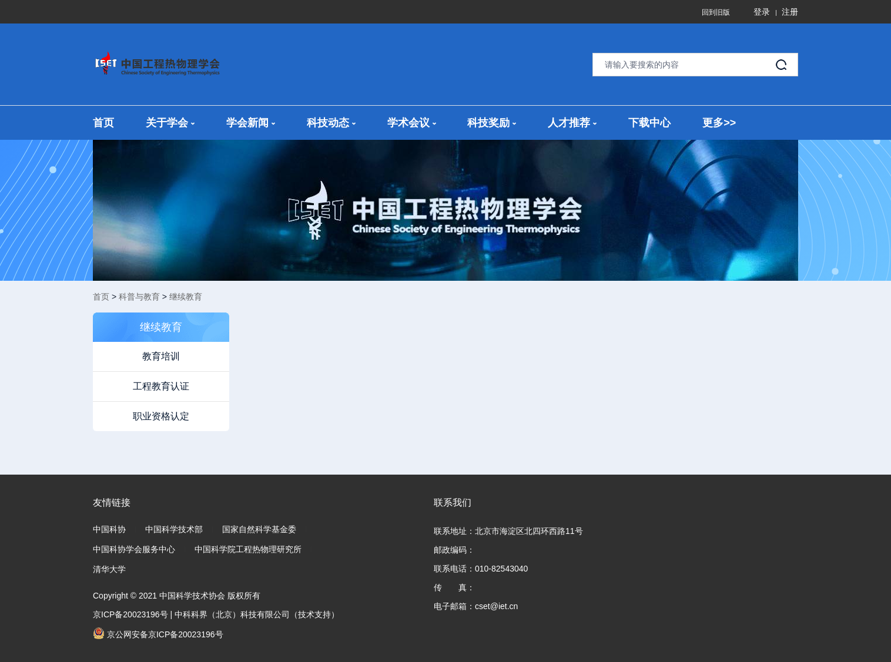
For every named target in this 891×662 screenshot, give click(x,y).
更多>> (719, 122)
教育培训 (161, 356)
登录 (761, 11)
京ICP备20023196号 (130, 614)
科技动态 (331, 122)
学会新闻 (250, 122)
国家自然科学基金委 (259, 529)
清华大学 (109, 569)
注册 (790, 11)
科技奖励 (491, 122)
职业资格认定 (161, 416)
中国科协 (109, 529)
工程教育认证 (161, 386)
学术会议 (411, 122)
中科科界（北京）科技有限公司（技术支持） (257, 614)
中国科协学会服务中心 (134, 549)
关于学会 (170, 122)
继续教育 (185, 296)
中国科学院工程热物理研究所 (248, 549)
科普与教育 (139, 296)
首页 (103, 122)
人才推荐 (572, 122)
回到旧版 (716, 12)
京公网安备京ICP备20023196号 (158, 633)
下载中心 (649, 122)
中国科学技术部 (174, 529)
